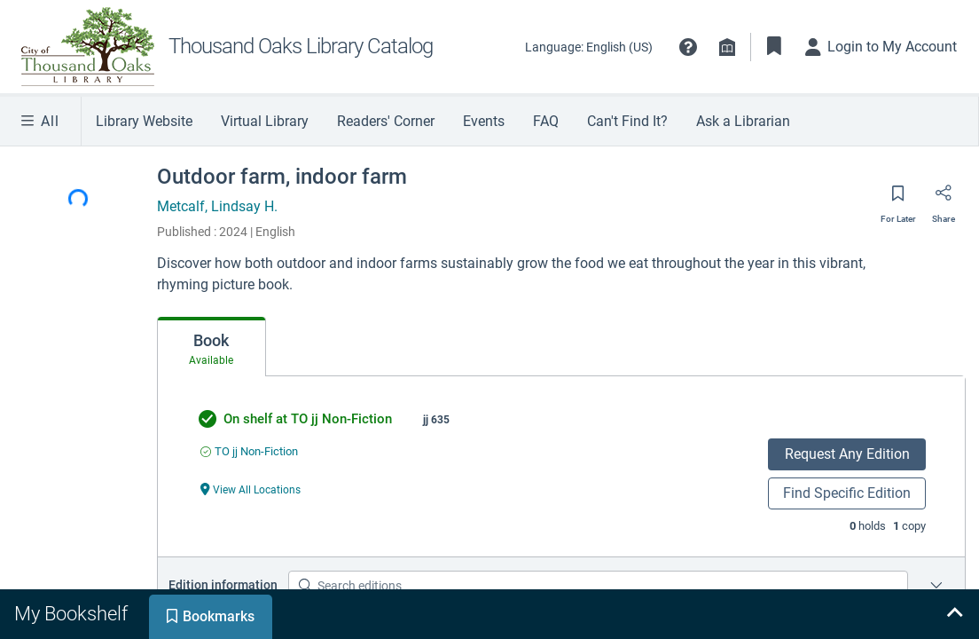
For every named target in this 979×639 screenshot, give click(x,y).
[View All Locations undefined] (251, 488)
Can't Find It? (627, 121)
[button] (688, 47)
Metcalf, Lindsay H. (217, 206)
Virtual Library (265, 121)
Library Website (144, 121)
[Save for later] (898, 199)
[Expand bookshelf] (954, 614)
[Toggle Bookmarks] (774, 47)
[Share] (943, 199)
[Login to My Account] (881, 47)
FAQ (546, 121)
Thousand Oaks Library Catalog (300, 46)
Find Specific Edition (847, 493)
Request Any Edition (847, 454)
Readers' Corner (386, 121)
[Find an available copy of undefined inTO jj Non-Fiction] (249, 451)
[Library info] (727, 47)
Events (484, 121)
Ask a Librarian (743, 121)
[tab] (211, 347)
